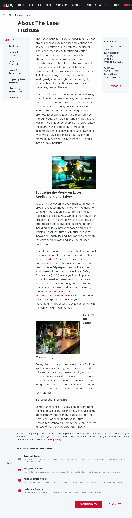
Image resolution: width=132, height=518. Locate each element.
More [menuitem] (89, 5)
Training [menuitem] (20, 5)
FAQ (106, 5)
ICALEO (51, 259)
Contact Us (14, 97)
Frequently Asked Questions (17, 81)
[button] (95, 5)
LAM (53, 291)
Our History (14, 45)
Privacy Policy (54, 439)
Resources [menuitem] (77, 5)
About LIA (9, 39)
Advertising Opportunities (15, 90)
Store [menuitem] (48, 5)
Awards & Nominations (15, 72)
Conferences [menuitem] (35, 5)
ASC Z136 (55, 426)
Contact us (116, 86)
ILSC (55, 275)
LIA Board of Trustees (15, 53)
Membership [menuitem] (61, 5)
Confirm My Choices (88, 504)
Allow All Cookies (116, 504)
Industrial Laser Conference (53, 295)
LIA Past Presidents (14, 63)
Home (4, 14)
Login (116, 5)
